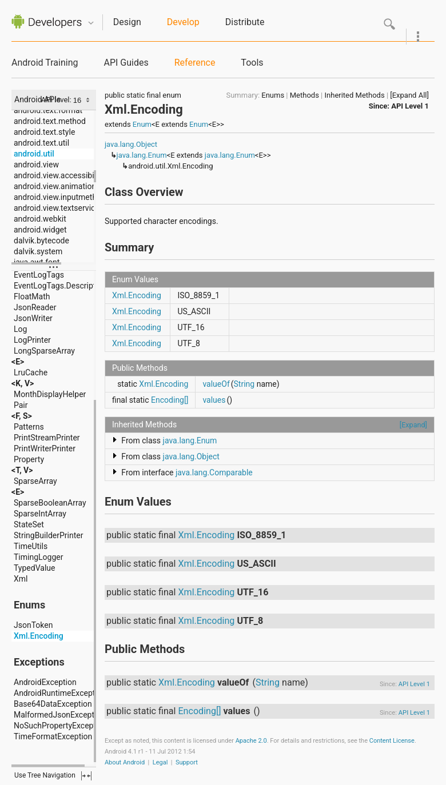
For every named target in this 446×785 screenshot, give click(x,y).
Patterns (29, 426)
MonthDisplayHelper (50, 394)
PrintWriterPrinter (44, 448)
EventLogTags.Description (60, 285)
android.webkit (40, 218)
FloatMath (32, 296)
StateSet (29, 524)
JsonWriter (33, 318)
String (244, 384)
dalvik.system (38, 251)
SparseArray (35, 481)
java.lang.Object (131, 144)
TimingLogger (38, 557)
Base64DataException (53, 703)
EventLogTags (39, 274)
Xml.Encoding (38, 635)
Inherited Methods (355, 95)
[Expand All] (409, 95)
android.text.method (50, 121)
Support (187, 762)
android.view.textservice (56, 208)
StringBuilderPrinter (48, 535)
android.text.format (48, 110)
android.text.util (41, 142)
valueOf (215, 384)
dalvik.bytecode (41, 240)
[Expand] (413, 424)
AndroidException (45, 682)
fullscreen (86, 776)
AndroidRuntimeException (60, 693)
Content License (392, 740)
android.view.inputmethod (60, 197)
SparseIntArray (40, 513)
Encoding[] (169, 399)
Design (127, 22)
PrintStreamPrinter (47, 437)
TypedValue (34, 567)
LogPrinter (32, 340)
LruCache (30, 372)
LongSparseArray (44, 350)
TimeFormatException (53, 736)
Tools (252, 62)
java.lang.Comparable (214, 472)
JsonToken (33, 625)
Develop (183, 22)
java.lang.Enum (142, 155)
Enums (272, 95)
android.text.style (44, 132)
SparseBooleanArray (50, 502)
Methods (304, 95)
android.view (36, 164)
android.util (34, 153)
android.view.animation (55, 186)
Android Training (44, 62)
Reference (195, 62)
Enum (142, 124)
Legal (160, 762)
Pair (21, 405)
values (213, 399)
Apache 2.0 (251, 740)
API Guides (125, 62)
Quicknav (91, 23)
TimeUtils (30, 546)
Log (20, 329)
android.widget (40, 229)
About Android (125, 762)
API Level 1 (410, 106)
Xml (20, 578)
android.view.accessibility (59, 175)
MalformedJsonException (59, 714)
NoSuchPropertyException (60, 725)
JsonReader (35, 307)
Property (29, 459)
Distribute (245, 22)
